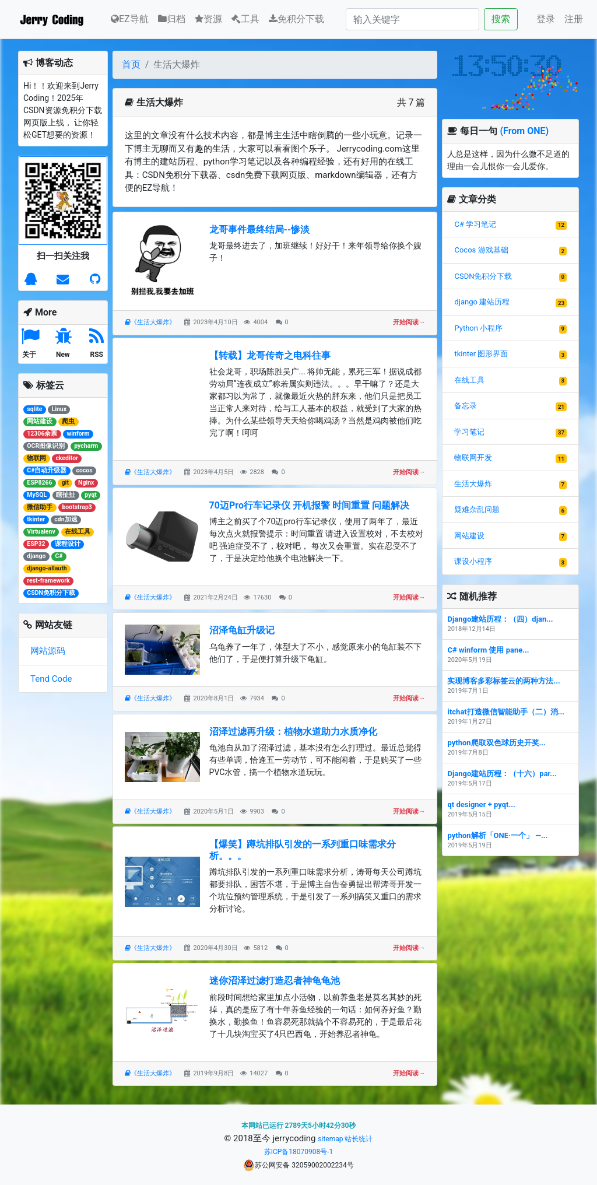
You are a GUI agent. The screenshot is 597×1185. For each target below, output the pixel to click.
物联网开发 (473, 457)
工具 (245, 18)
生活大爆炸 (473, 483)
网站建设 (469, 535)
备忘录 (465, 405)
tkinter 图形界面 (481, 353)
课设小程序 (473, 561)
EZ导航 (130, 18)
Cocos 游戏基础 (481, 250)
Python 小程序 (478, 328)
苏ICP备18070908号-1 (298, 1152)
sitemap (330, 1139)
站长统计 (359, 1139)
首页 (131, 64)
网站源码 (47, 651)
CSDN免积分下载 (483, 276)
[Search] (412, 19)
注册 (573, 18)
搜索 (500, 18)
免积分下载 (296, 18)
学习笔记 (469, 431)
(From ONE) (524, 130)
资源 (208, 18)
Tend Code (51, 679)
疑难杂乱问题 (477, 509)
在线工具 (469, 380)
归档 (171, 18)
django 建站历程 (482, 301)
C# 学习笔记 (475, 224)
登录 (545, 18)
